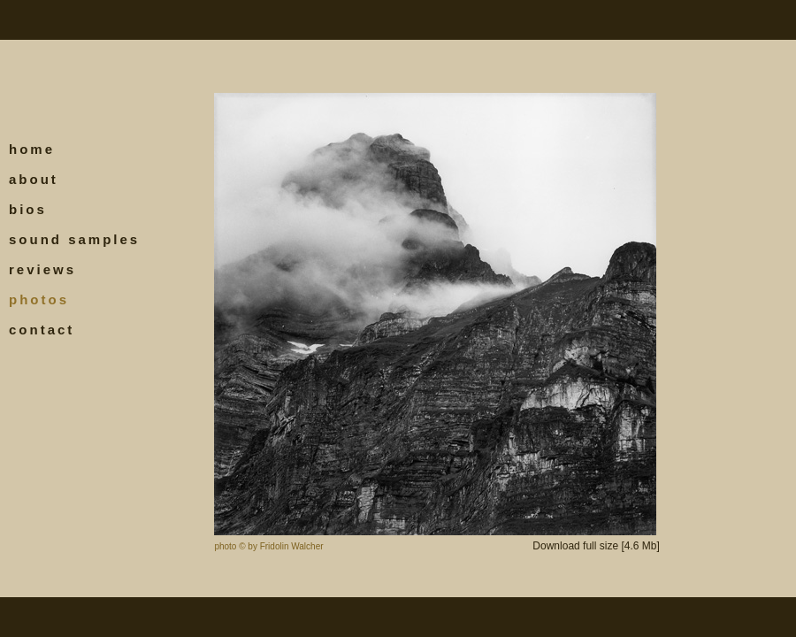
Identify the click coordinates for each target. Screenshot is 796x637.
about (33, 179)
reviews (42, 269)
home (32, 149)
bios (28, 209)
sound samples (74, 239)
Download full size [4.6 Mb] (595, 546)
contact (41, 329)
